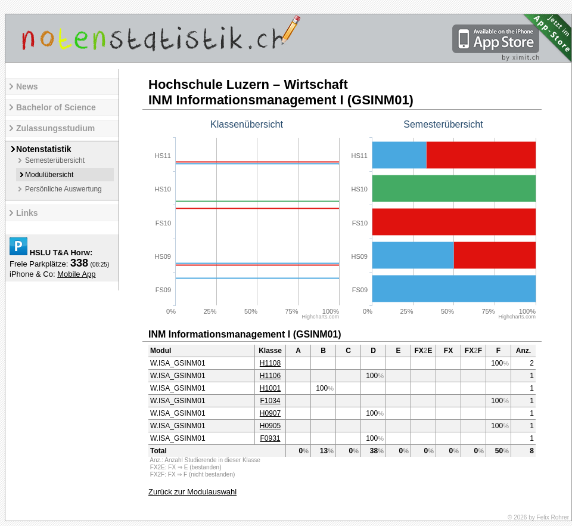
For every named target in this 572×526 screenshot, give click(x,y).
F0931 (270, 438)
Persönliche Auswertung (63, 189)
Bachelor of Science (56, 107)
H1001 (270, 388)
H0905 (270, 426)
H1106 (270, 376)
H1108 (270, 363)
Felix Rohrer (553, 517)
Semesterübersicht (55, 160)
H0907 (270, 413)
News (27, 86)
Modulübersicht (49, 175)
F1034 (270, 401)
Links (27, 213)
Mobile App (76, 274)
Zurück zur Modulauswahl (192, 491)
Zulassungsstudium (55, 128)
